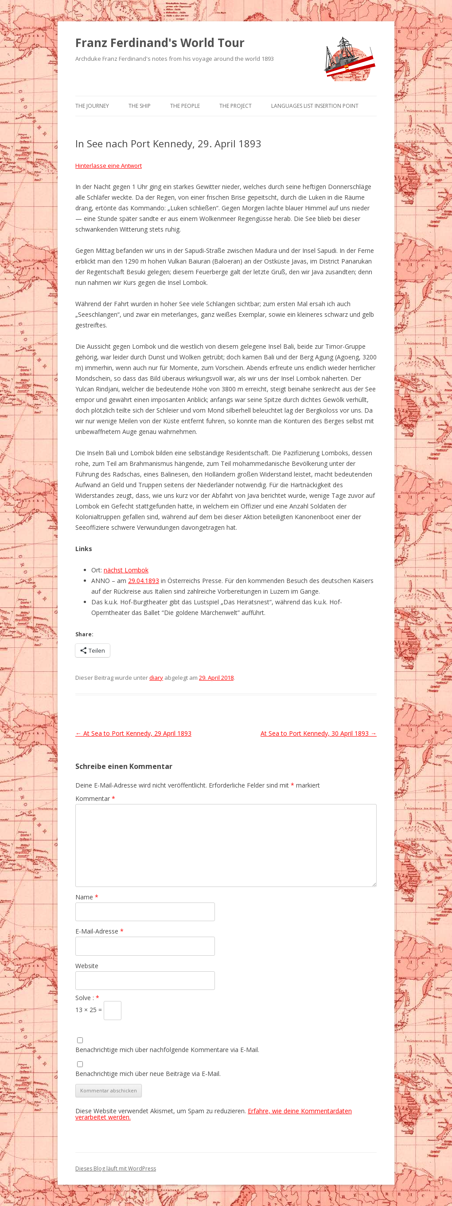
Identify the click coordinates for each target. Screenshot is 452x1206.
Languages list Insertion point (314, 106)
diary (156, 678)
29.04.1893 (143, 580)
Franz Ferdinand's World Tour (160, 43)
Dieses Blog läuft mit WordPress (115, 1168)
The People (185, 106)
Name (86, 897)
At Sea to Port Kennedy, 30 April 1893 (319, 733)
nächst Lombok (126, 570)
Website (86, 966)
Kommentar (95, 798)
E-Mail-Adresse (99, 931)
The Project (235, 106)
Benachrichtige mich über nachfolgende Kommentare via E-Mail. (167, 1049)
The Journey (92, 106)
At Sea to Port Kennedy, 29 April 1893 (133, 733)
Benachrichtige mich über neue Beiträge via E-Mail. (148, 1073)
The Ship (140, 106)
